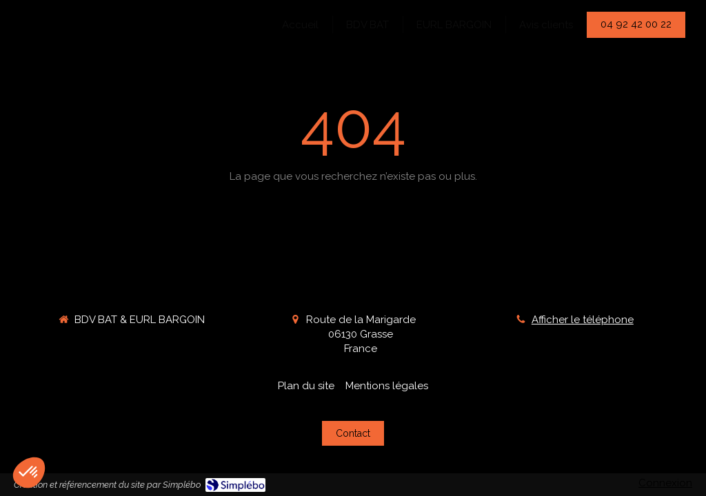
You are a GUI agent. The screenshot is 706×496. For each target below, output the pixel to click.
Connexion (665, 483)
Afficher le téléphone (583, 319)
